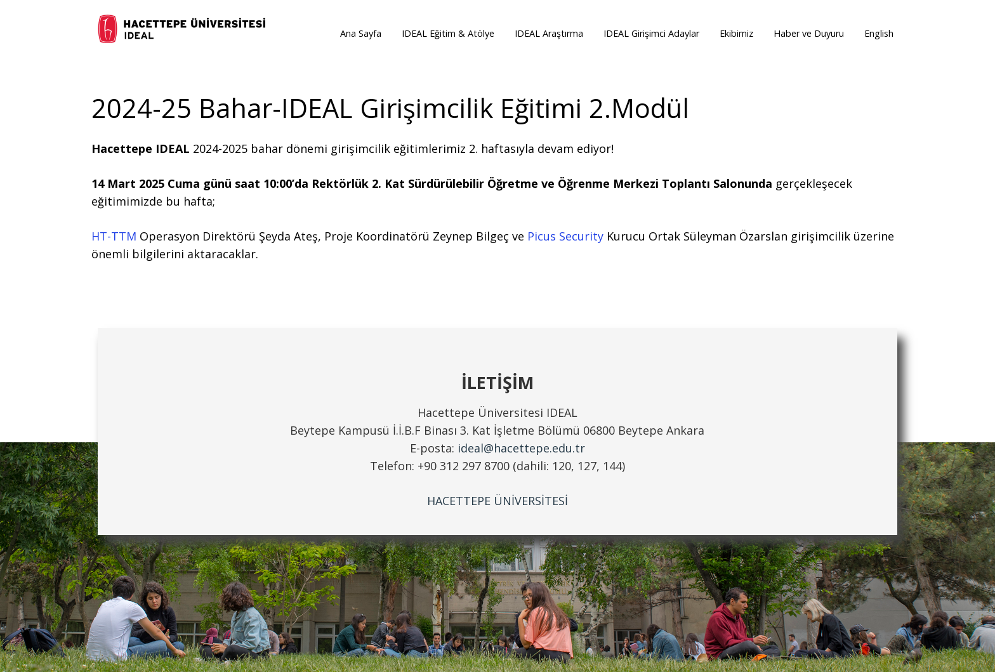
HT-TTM (113, 236)
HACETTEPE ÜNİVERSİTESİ (497, 500)
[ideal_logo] (182, 30)
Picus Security (565, 236)
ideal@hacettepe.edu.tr (521, 448)
